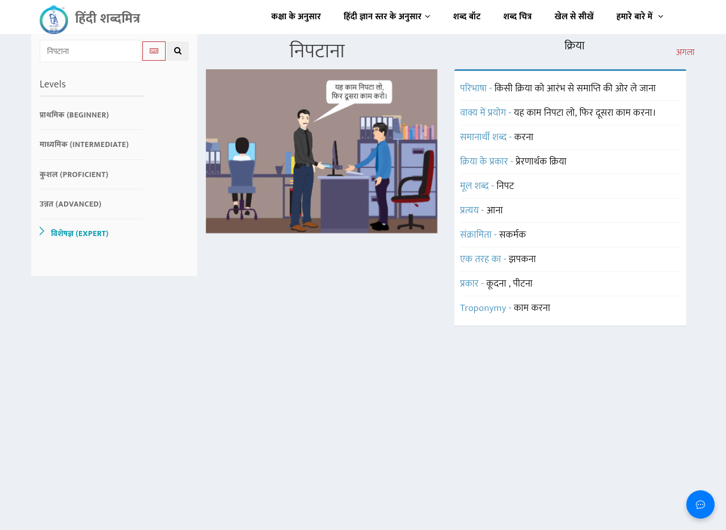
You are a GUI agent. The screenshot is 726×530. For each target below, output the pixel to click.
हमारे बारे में (640, 17)
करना (524, 137)
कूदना (498, 284)
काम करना (532, 308)
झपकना (522, 259)
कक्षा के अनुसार (296, 17)
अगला (685, 53)
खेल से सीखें (574, 17)
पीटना (523, 284)
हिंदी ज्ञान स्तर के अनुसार (387, 17)
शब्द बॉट (467, 17)
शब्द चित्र (518, 17)
